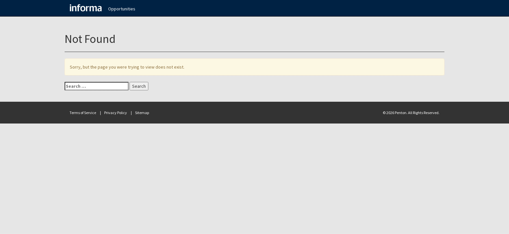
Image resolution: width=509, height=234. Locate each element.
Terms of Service (82, 112)
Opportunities (121, 9)
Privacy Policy (115, 112)
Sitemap (142, 112)
